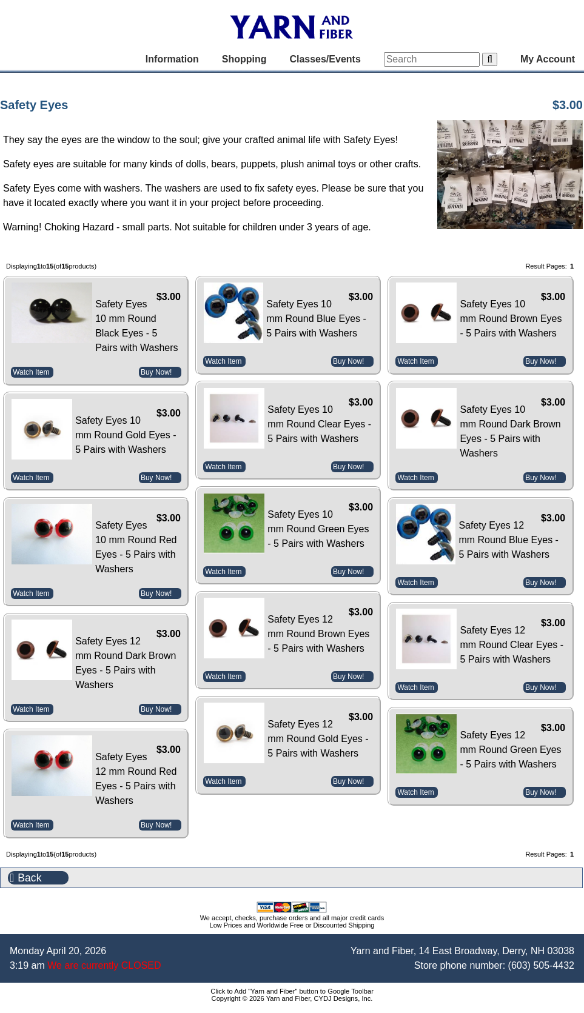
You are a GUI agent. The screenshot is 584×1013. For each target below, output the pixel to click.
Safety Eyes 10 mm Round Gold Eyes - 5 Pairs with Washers (125, 435)
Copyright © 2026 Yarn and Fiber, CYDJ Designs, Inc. (292, 998)
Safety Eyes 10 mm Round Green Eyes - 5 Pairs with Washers (318, 529)
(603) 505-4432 (541, 965)
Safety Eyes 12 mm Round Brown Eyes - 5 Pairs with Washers (318, 634)
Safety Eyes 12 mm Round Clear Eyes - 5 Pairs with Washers (511, 644)
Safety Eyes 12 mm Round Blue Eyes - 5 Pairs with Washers (508, 540)
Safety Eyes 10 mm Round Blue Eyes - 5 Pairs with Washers (316, 318)
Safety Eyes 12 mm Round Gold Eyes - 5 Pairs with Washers (317, 738)
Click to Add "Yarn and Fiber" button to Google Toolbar (292, 991)
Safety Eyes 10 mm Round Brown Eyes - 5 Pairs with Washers (511, 318)
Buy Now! (156, 372)
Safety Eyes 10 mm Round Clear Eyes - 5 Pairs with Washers (319, 424)
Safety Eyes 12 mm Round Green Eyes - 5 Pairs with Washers (510, 749)
